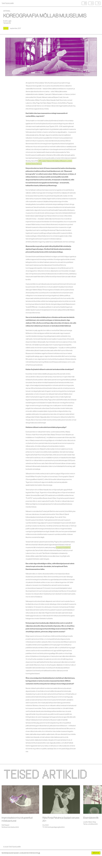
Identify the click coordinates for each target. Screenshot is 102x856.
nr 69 (6, 28)
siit (39, 853)
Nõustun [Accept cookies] (96, 853)
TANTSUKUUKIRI (8, 3)
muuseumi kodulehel (63, 547)
